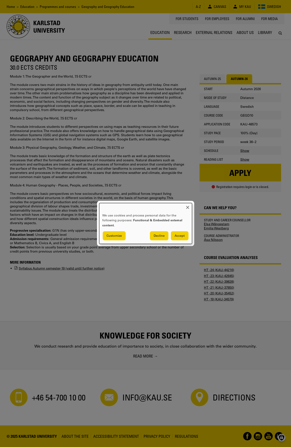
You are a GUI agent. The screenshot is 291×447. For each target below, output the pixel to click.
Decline (159, 236)
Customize (114, 236)
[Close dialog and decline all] (187, 206)
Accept (180, 236)
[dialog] (145, 223)
